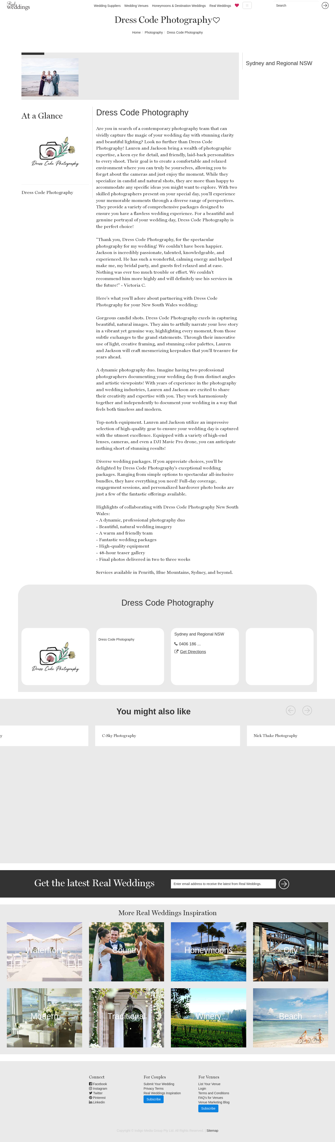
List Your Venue (209, 1084)
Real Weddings (220, 6)
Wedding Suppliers (107, 6)
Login (202, 1088)
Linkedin (97, 1102)
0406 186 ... (190, 644)
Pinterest (97, 1098)
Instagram (98, 1088)
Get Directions (193, 651)
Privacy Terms (154, 1088)
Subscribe (154, 1099)
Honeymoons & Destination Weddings (179, 6)
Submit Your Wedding (159, 1084)
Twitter (96, 1093)
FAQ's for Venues (210, 1098)
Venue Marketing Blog (214, 1102)
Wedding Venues (136, 6)
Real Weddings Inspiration (162, 1093)
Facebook (98, 1084)
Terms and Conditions (213, 1093)
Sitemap (212, 1130)
